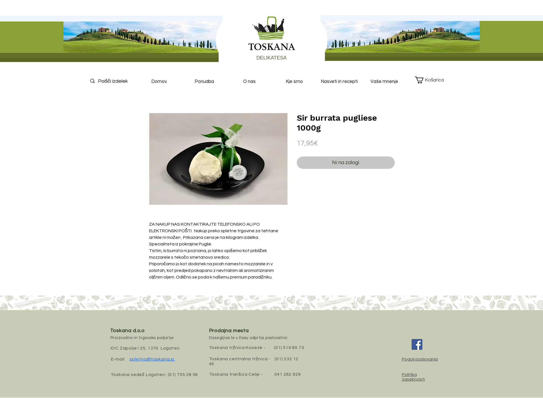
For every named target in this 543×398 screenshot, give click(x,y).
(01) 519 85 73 (289, 347)
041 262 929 (287, 374)
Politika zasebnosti (413, 376)
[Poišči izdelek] (117, 81)
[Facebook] (417, 344)
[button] (433, 80)
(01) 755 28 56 (183, 374)
